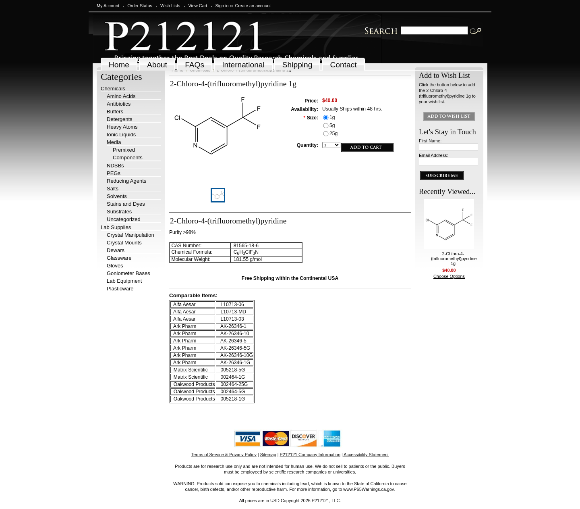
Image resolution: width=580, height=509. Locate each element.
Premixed (124, 150)
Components (128, 157)
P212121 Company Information (310, 454)
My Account (108, 5)
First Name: (430, 140)
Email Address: (433, 155)
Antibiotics (118, 104)
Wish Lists (170, 5)
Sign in (221, 5)
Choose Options (449, 276)
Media (114, 142)
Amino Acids (121, 96)
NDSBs (115, 166)
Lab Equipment (124, 281)
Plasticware (120, 289)
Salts (112, 189)
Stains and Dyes (126, 204)
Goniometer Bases (128, 273)
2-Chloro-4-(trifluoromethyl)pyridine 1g (454, 258)
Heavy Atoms (122, 127)
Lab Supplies (116, 227)
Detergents (120, 119)
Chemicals (113, 89)
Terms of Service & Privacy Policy (224, 454)
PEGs (113, 173)
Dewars (115, 250)
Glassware (119, 258)
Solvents (117, 196)
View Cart (197, 5)
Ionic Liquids (121, 134)
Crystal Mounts (124, 243)
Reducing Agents (126, 181)
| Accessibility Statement (365, 454)
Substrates (119, 212)
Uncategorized (124, 219)
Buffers (115, 111)
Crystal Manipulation (130, 235)
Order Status (139, 5)
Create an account (253, 5)
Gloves (115, 266)
